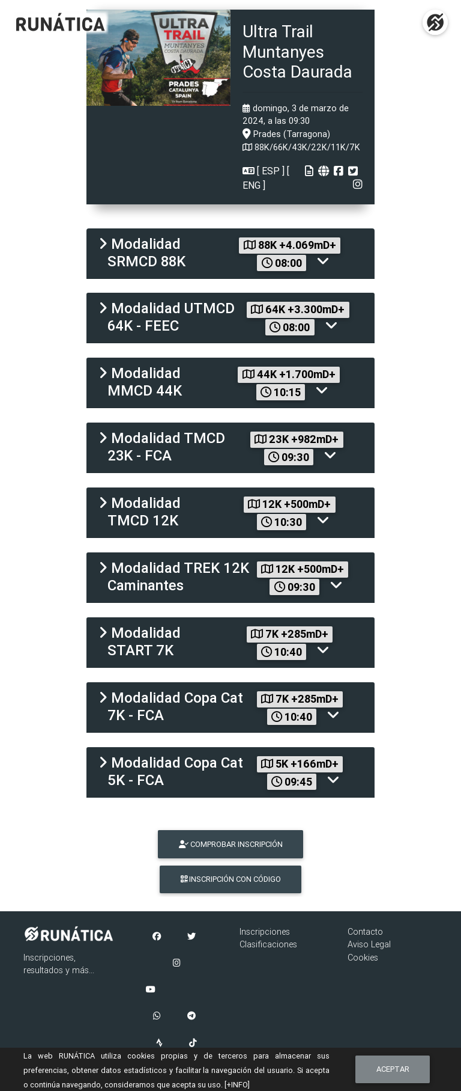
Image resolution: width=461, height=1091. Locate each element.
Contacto (365, 931)
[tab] (230, 253)
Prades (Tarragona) (286, 134)
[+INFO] (237, 1085)
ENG (253, 185)
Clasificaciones (268, 944)
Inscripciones (265, 931)
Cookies (363, 957)
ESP (270, 171)
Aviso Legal (369, 944)
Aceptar (392, 1069)
